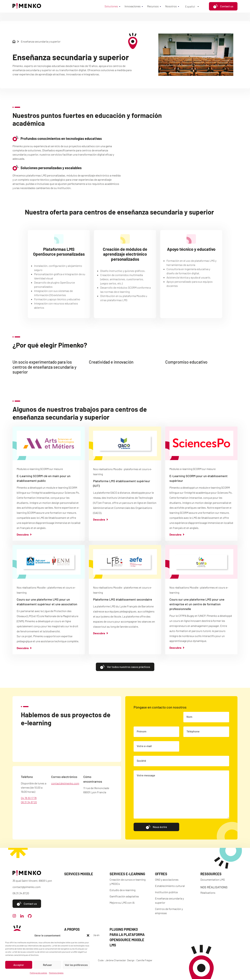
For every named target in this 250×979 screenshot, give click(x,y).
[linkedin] (22, 916)
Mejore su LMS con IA (122, 902)
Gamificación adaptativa (124, 896)
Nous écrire (156, 827)
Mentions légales (56, 973)
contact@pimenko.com (65, 784)
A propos (72, 929)
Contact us (223, 6)
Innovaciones (133, 6)
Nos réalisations (214, 887)
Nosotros (171, 6)
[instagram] (14, 916)
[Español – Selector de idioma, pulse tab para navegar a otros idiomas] (192, 6)
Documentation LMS (212, 879)
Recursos (153, 6)
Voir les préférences (76, 964)
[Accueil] (27, 7)
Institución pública (166, 892)
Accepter (18, 964)
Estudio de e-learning (122, 890)
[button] (88, 935)
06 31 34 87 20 (29, 802)
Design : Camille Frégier (139, 960)
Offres (161, 874)
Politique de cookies (38, 973)
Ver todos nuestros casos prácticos (125, 667)
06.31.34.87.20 (21, 893)
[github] (30, 916)
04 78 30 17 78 (29, 798)
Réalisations (207, 892)
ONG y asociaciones (166, 879)
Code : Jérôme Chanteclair (112, 960)
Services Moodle (78, 874)
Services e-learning (127, 874)
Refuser (47, 964)
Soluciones (111, 6)
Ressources (210, 874)
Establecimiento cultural (170, 885)
